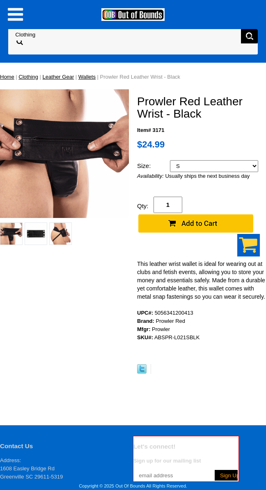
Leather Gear (58, 77)
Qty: (143, 205)
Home (7, 77)
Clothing (28, 77)
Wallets (87, 77)
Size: (145, 165)
